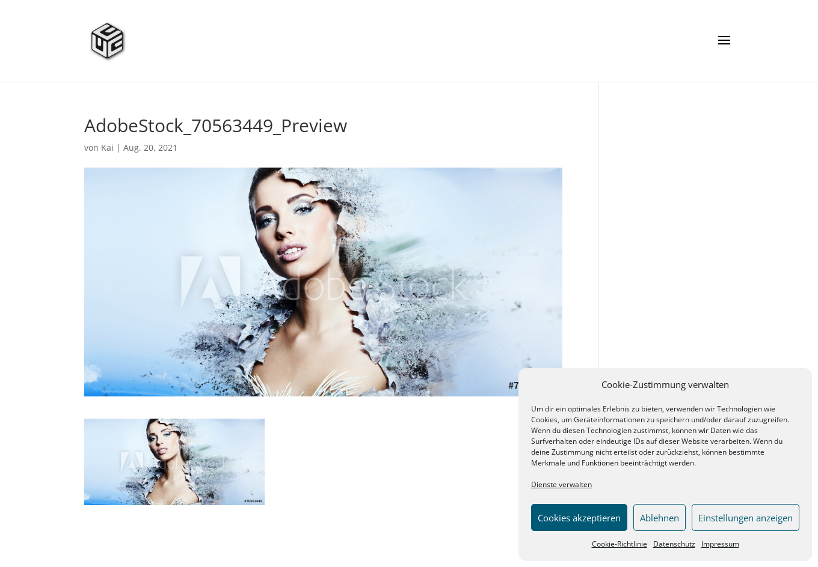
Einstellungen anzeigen (745, 518)
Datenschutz (674, 544)
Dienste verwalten (561, 484)
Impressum (720, 544)
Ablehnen (659, 518)
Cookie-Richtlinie (619, 544)
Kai (107, 147)
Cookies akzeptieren (579, 518)
